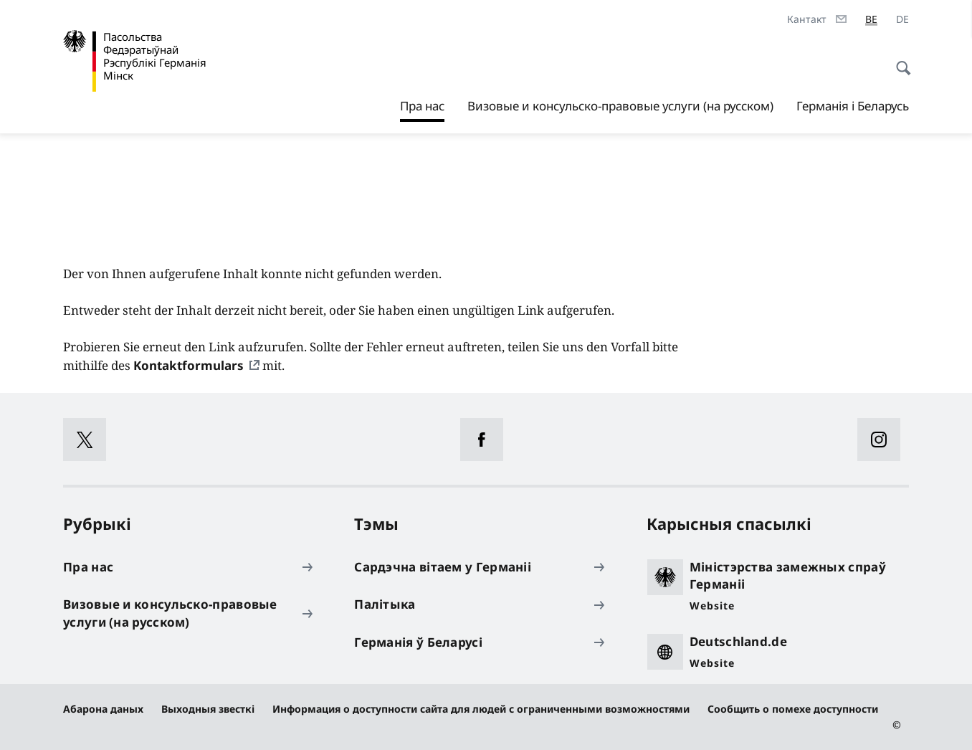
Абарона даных (103, 709)
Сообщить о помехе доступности (792, 709)
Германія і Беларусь (852, 106)
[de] (902, 19)
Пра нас (422, 102)
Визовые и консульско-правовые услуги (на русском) (620, 106)
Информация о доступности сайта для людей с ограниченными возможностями (481, 709)
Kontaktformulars (188, 365)
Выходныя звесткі (207, 709)
